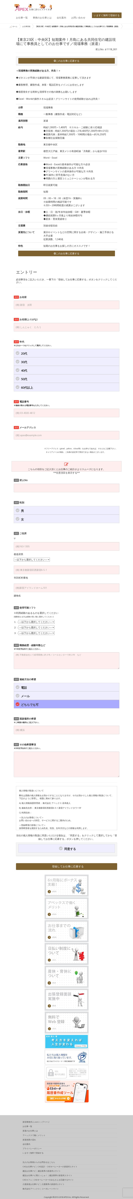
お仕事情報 (26, 26)
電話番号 (32, 403)
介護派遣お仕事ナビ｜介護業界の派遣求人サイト (44, 1184)
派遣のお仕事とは (30, 1131)
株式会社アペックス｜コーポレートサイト (41, 1189)
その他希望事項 (27, 746)
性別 (19, 502)
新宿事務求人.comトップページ (36, 1122)
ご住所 (20, 533)
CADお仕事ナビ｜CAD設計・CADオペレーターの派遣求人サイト (50, 1167)
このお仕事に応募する (66, 60)
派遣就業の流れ (29, 1140)
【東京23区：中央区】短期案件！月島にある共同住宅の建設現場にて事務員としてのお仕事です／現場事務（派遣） (77, 26)
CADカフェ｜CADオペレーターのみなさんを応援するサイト (48, 1180)
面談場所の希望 (27, 720)
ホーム (13, 26)
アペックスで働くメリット (34, 1135)
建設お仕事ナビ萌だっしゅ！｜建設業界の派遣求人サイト (47, 1175)
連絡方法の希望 (25, 679)
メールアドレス (25, 427)
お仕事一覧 (22, 17)
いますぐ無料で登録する (107, 15)
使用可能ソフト (25, 607)
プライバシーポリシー (32, 1149)
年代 (33, 343)
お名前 (20, 297)
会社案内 (61, 17)
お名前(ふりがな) (25, 319)
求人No (21, 480)
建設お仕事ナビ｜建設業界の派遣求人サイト (42, 1171)
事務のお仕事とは (42, 17)
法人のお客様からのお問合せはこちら (39, 1162)
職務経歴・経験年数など (29, 647)
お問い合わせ (78, 17)
